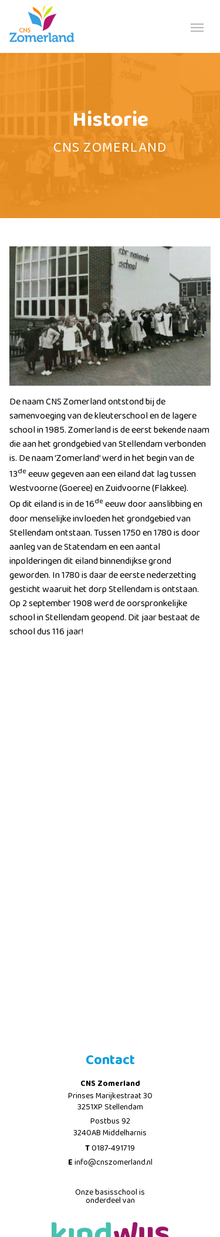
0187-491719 (113, 1148)
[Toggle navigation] (197, 26)
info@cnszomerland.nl (114, 1162)
